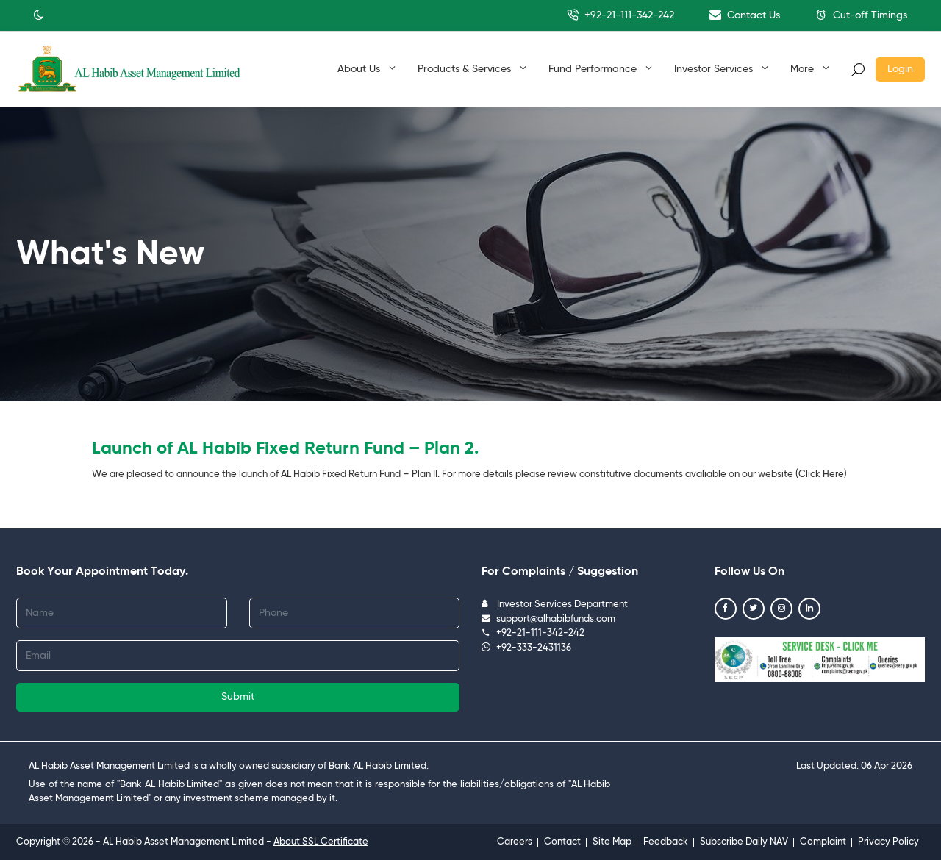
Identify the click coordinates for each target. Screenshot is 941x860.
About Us (366, 68)
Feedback (665, 842)
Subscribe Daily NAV (744, 842)
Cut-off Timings (861, 15)
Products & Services (472, 68)
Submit (237, 697)
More (809, 68)
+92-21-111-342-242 (620, 15)
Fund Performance (600, 68)
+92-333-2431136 (526, 648)
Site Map (612, 842)
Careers (514, 842)
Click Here (821, 474)
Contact (562, 842)
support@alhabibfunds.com (548, 619)
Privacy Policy (888, 842)
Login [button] (900, 69)
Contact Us (744, 15)
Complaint (823, 842)
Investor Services (721, 68)
